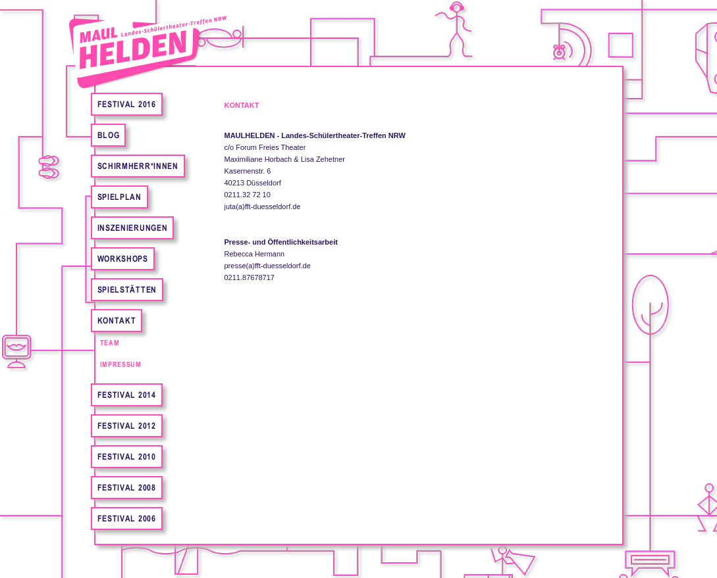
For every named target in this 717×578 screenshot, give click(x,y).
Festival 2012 (126, 426)
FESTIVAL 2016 (126, 104)
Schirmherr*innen (137, 166)
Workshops (122, 259)
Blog (108, 135)
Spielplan (119, 197)
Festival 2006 (126, 518)
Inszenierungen (132, 228)
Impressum (121, 364)
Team (110, 343)
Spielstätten (127, 290)
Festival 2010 (126, 457)
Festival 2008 (126, 488)
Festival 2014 (126, 395)
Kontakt (116, 320)
